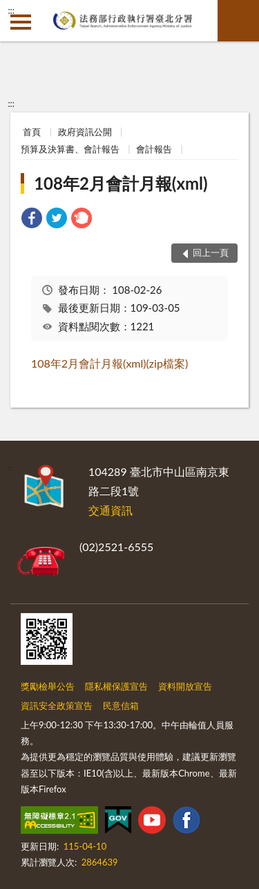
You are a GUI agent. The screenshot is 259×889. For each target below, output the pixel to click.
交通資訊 (110, 510)
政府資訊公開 (85, 131)
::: (11, 10)
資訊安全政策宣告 (57, 705)
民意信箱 (121, 705)
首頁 (32, 131)
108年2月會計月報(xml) (120, 183)
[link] (31, 220)
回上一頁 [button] (211, 252)
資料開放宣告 (185, 686)
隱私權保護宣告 (116, 686)
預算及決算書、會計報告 (70, 148)
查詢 (238, 20)
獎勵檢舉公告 (48, 686)
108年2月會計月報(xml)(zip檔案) (109, 363)
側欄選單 (20, 22)
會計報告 (154, 148)
